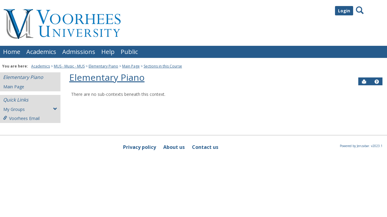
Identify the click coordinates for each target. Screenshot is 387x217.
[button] (376, 82)
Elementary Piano (103, 66)
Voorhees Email (21, 118)
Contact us (205, 147)
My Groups (30, 109)
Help (108, 52)
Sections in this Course (163, 66)
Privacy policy (139, 147)
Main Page (131, 66)
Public (129, 52)
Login (344, 11)
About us (174, 147)
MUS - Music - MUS (69, 66)
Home (11, 52)
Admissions (78, 52)
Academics (41, 52)
